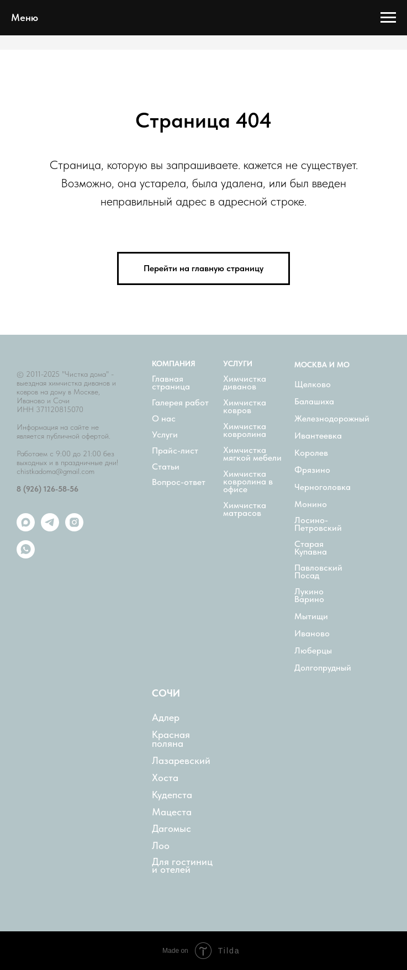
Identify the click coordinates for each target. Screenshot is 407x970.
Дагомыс (171, 828)
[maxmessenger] (26, 528)
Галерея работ (180, 403)
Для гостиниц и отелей (182, 865)
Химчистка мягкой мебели (252, 454)
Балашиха (314, 401)
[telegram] (50, 528)
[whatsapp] (26, 555)
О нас (164, 419)
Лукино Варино (309, 595)
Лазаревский (181, 760)
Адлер (165, 717)
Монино (310, 504)
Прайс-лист (175, 451)
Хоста (165, 777)
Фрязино (312, 470)
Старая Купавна (310, 548)
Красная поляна (171, 739)
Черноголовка (322, 487)
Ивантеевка (318, 436)
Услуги (165, 435)
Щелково (312, 384)
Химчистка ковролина (244, 430)
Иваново (312, 633)
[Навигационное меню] (388, 17)
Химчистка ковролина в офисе (248, 481)
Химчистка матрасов (244, 509)
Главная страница (171, 383)
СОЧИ (166, 693)
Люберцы (313, 651)
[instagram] (74, 528)
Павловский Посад (318, 571)
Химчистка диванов (244, 383)
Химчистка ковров (244, 406)
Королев (311, 453)
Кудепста (172, 794)
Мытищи (311, 616)
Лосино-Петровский (318, 524)
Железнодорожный (331, 419)
